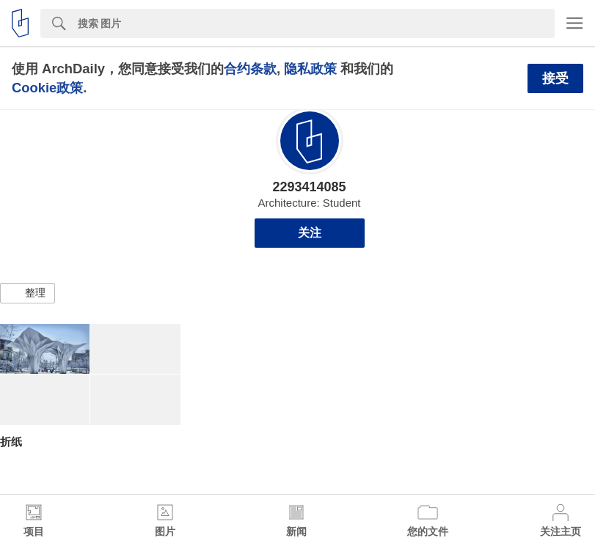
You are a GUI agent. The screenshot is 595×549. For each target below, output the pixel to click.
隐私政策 (310, 68)
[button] (27, 293)
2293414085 (309, 187)
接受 (555, 78)
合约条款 (250, 68)
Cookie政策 (47, 87)
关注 (309, 232)
